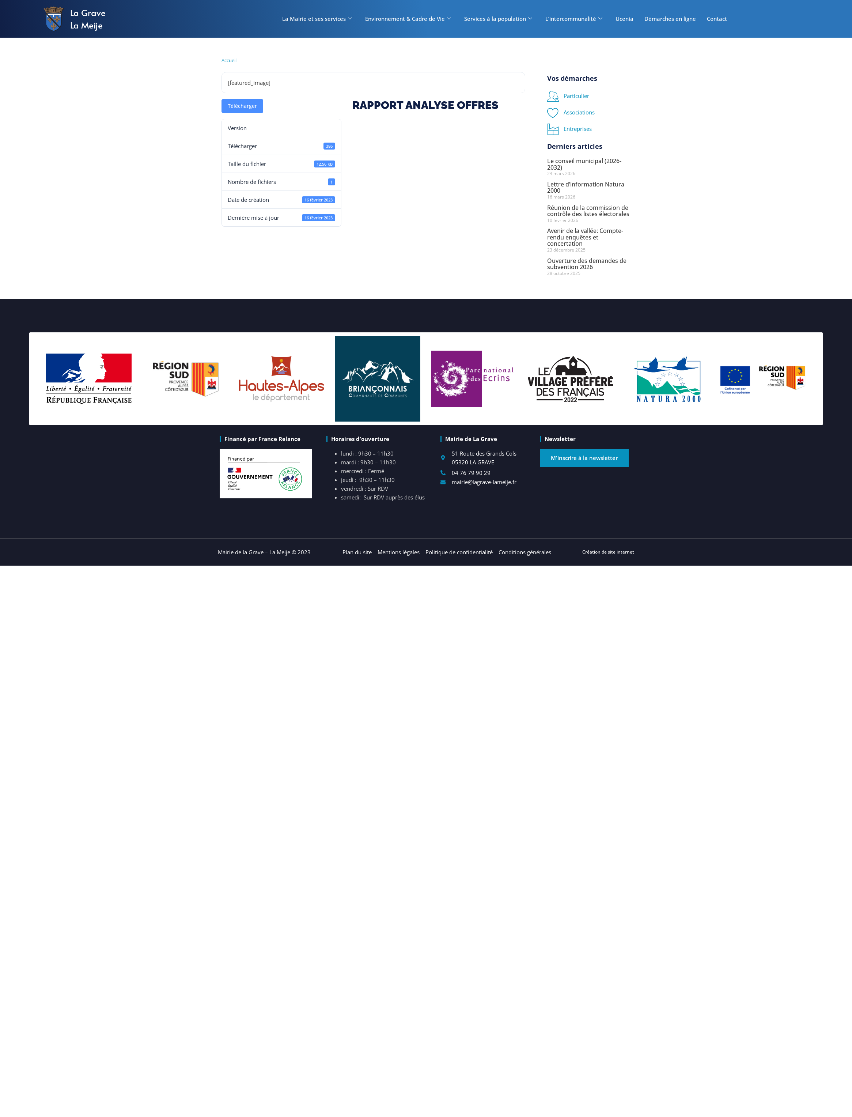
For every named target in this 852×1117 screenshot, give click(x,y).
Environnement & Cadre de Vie (408, 18)
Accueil (228, 60)
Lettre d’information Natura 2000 (585, 187)
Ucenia (624, 18)
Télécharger (242, 105)
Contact (717, 18)
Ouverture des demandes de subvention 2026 (586, 264)
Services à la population (498, 18)
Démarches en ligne (670, 18)
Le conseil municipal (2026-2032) (584, 164)
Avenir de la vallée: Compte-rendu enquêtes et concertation (585, 237)
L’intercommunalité (573, 18)
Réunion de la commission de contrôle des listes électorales (588, 211)
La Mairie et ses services (317, 18)
